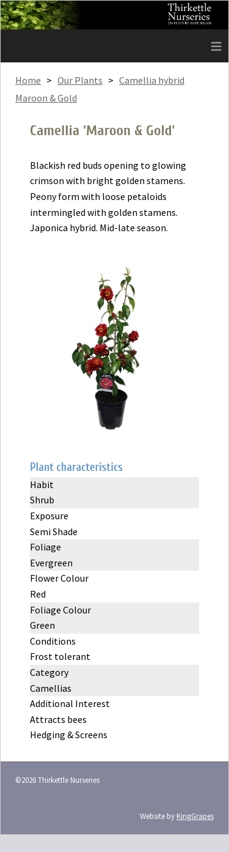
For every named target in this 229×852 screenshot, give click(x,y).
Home (28, 80)
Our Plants (80, 80)
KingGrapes (195, 816)
